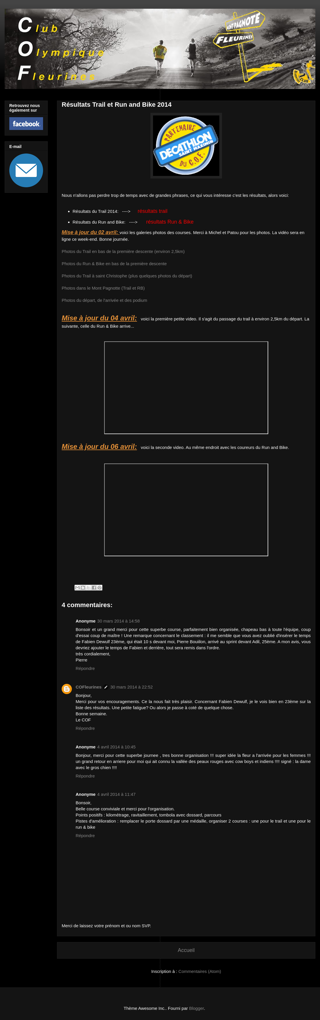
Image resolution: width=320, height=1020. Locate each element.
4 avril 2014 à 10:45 (116, 746)
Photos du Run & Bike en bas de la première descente (114, 263)
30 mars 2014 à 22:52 (131, 686)
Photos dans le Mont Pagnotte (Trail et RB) (103, 288)
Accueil (186, 950)
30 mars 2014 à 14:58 (118, 620)
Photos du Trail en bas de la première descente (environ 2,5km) (123, 251)
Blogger (196, 1008)
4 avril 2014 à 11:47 (116, 794)
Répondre (85, 668)
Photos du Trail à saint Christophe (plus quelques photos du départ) (127, 275)
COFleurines (89, 686)
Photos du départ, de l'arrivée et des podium (104, 300)
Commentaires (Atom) (199, 971)
